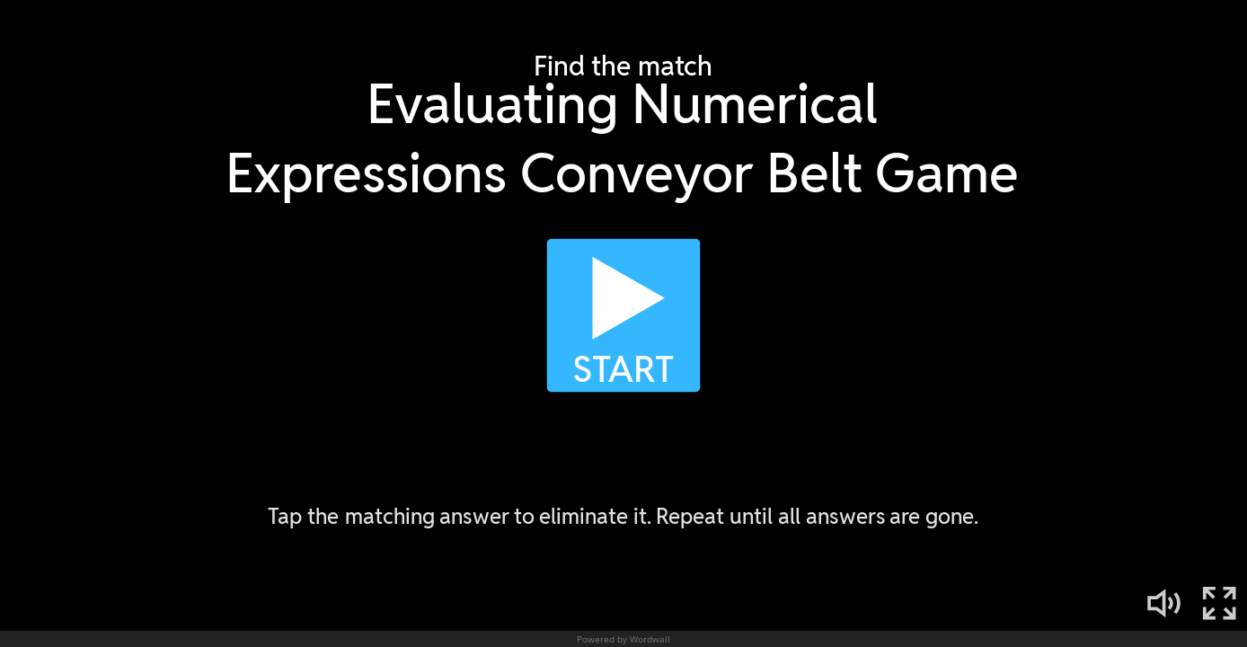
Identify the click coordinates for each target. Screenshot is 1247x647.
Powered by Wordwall (623, 639)
